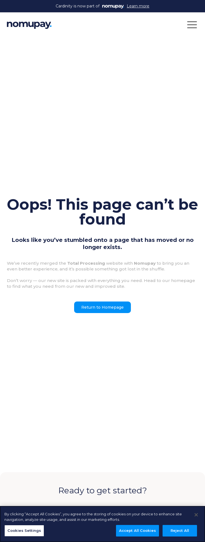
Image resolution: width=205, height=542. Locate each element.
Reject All (180, 530)
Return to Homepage (102, 307)
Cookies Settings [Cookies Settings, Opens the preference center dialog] (24, 530)
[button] (192, 24)
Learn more (138, 6)
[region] (102, 524)
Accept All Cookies (137, 530)
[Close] (196, 515)
